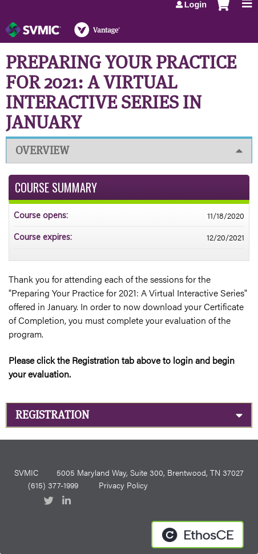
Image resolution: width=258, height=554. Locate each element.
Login (195, 5)
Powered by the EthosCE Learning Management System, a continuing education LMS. (197, 534)
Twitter (49, 501)
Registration (52, 415)
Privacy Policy (123, 485)
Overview (42, 150)
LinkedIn (68, 501)
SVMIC (26, 472)
